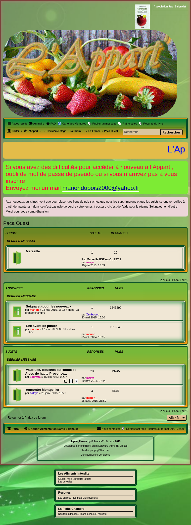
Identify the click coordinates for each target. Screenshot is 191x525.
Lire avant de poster (41, 326)
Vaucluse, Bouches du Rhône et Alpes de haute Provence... (50, 371)
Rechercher (171, 132)
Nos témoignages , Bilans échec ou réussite (82, 514)
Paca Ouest (16, 223)
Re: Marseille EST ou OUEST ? (101, 259)
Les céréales (65, 481)
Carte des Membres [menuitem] (74, 123)
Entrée (30, 332)
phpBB (84, 445)
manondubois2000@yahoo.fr (100, 187)
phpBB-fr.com (101, 450)
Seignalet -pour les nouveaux (48, 306)
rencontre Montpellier (42, 390)
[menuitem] (36, 124)
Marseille (33, 251)
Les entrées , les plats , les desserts (78, 497)
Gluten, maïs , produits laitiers (74, 479)
